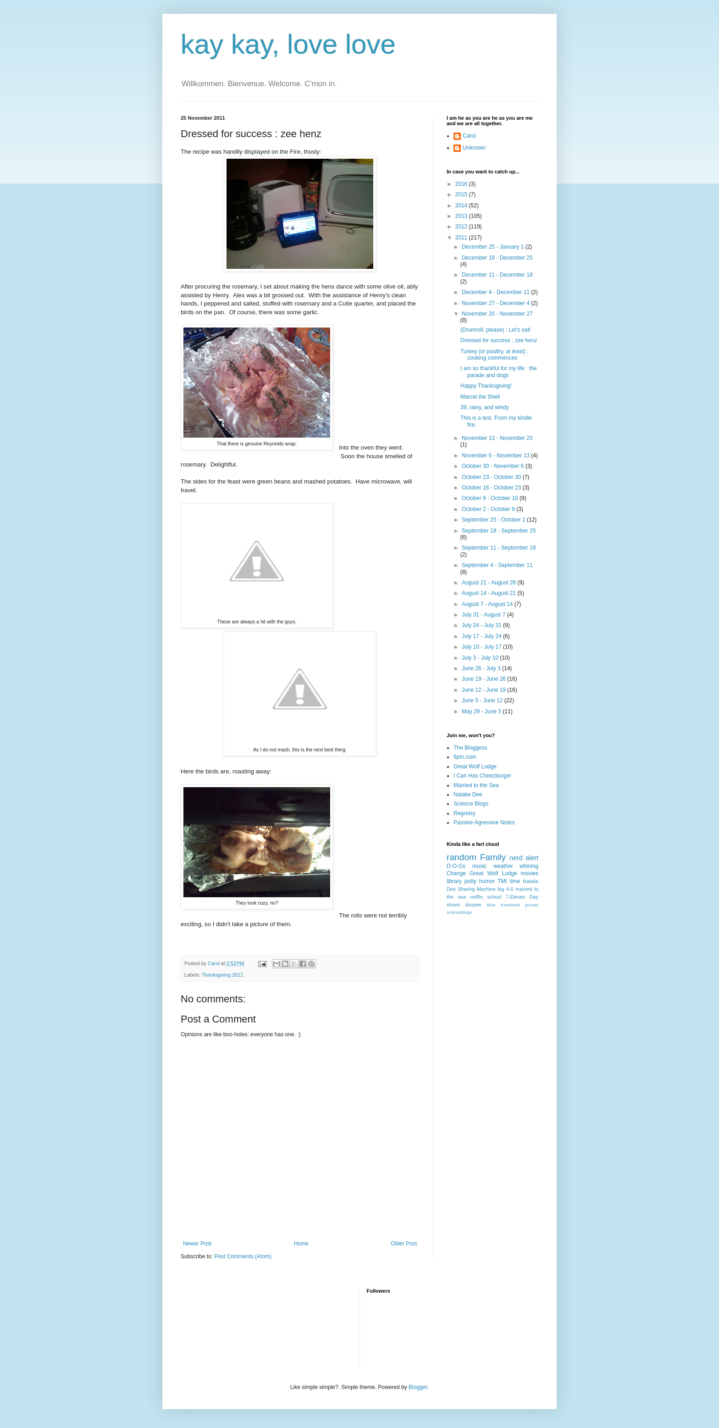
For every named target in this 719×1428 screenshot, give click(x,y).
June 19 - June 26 (484, 679)
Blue (491, 904)
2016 (462, 184)
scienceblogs (459, 912)
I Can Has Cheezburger (482, 775)
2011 (462, 237)
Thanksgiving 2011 (222, 975)
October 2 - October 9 (489, 509)
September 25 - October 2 (494, 520)
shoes (453, 904)
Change (456, 873)
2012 (462, 226)
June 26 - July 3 (482, 668)
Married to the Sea (476, 785)
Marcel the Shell (480, 397)
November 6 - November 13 (496, 455)
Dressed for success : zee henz (498, 340)
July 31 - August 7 (484, 614)
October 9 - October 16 (491, 498)
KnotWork (510, 904)
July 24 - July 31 (482, 625)
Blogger (418, 1387)
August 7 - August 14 (488, 604)
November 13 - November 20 (497, 438)
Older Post (404, 1243)
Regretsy (465, 813)
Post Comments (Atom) (242, 1256)
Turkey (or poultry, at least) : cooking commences (494, 354)
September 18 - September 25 (499, 531)
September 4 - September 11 (497, 565)
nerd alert (523, 857)
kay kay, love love (288, 44)
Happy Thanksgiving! (486, 386)
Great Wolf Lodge (475, 766)
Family (493, 857)
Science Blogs (471, 803)
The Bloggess (470, 748)
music (479, 866)
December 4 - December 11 (496, 292)
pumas (531, 904)
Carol (469, 136)
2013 (462, 216)
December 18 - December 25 (497, 258)
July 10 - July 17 (482, 647)
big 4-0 (505, 889)
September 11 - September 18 (499, 548)
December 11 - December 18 (497, 275)
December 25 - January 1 (493, 247)
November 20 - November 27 (497, 314)
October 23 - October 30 (492, 477)
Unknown (474, 147)
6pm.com (465, 757)
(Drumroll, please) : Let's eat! (495, 330)
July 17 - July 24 (482, 636)
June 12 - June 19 (484, 690)
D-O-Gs (456, 866)
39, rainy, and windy (484, 407)
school (494, 897)
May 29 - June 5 (482, 711)
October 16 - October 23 (492, 487)
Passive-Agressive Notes (484, 822)
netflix (476, 897)
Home (301, 1243)
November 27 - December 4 (496, 303)
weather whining (515, 866)
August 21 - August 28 (489, 582)
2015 (462, 194)
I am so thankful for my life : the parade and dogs (498, 371)
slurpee (473, 904)
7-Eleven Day (522, 897)
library (454, 881)
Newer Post (197, 1243)
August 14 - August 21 (489, 593)
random (461, 857)
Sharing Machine (476, 889)
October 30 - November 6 (493, 466)
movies (529, 873)
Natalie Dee (468, 794)
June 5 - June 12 (483, 700)
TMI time (509, 881)
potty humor (480, 881)
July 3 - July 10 (481, 658)
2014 (462, 205)
